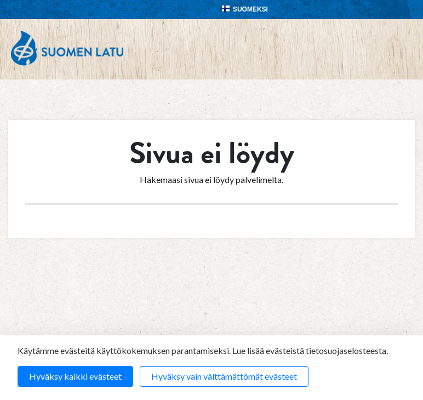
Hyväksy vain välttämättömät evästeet (224, 376)
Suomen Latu (67, 48)
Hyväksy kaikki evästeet (75, 376)
